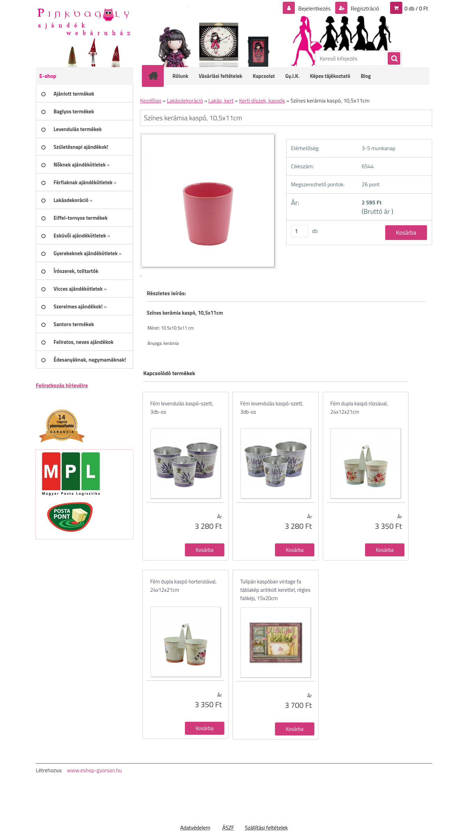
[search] (393, 58)
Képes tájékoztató (330, 76)
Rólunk (180, 76)
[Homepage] (157, 75)
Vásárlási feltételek (220, 76)
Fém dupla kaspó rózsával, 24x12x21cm (359, 408)
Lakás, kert (221, 100)
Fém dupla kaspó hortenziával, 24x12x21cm (183, 586)
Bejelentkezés (314, 8)
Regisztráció (364, 8)
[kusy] (299, 231)
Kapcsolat (264, 76)
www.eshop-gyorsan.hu (94, 770)
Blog (366, 76)
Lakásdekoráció (185, 100)
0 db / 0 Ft (416, 8)
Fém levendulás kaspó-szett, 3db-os (181, 408)
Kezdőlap (150, 100)
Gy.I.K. (292, 76)
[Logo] (83, 21)
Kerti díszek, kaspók (262, 100)
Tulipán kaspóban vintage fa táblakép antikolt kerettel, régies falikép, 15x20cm (275, 590)
